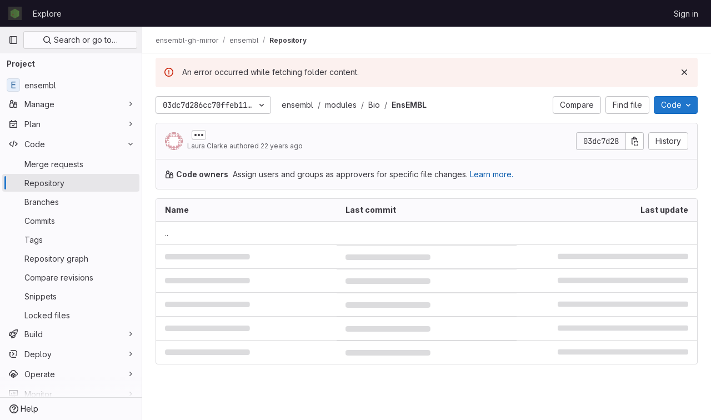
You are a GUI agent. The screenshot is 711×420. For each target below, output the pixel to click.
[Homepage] (15, 13)
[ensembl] (70, 85)
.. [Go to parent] (166, 233)
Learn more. (491, 174)
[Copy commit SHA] (635, 141)
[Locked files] (70, 315)
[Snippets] (70, 296)
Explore (47, 13)
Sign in (686, 13)
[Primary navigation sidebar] (13, 40)
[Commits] (70, 220)
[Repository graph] (70, 258)
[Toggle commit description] (199, 135)
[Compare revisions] (70, 277)
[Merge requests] (70, 164)
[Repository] (70, 183)
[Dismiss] (684, 72)
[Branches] (70, 202)
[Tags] (70, 239)
